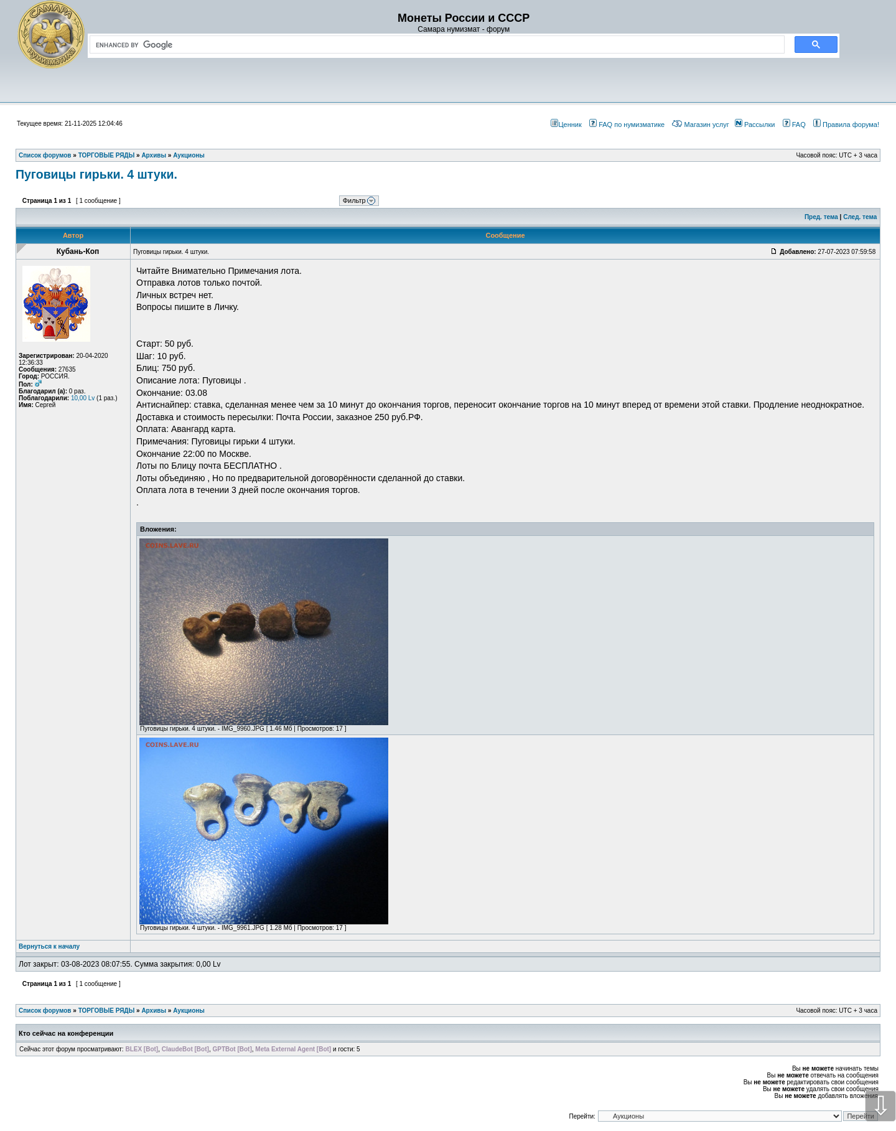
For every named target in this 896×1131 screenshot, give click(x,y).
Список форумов (45, 1010)
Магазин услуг (700, 124)
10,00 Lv (83, 398)
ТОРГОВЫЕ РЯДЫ (106, 1010)
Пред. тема (821, 217)
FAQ (794, 124)
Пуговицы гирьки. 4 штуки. (96, 174)
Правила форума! (846, 124)
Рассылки (755, 124)
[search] (434, 44)
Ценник (566, 124)
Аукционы (189, 1010)
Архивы (153, 1010)
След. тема (860, 217)
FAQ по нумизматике (627, 124)
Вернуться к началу (49, 946)
